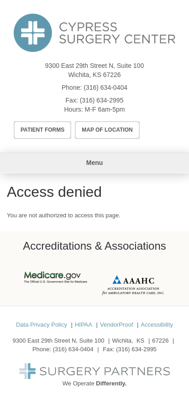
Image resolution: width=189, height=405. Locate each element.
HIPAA (83, 324)
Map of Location (107, 130)
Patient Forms (42, 130)
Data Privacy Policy (41, 324)
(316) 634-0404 (105, 87)
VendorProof (116, 324)
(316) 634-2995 (102, 100)
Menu (94, 162)
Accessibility (157, 324)
